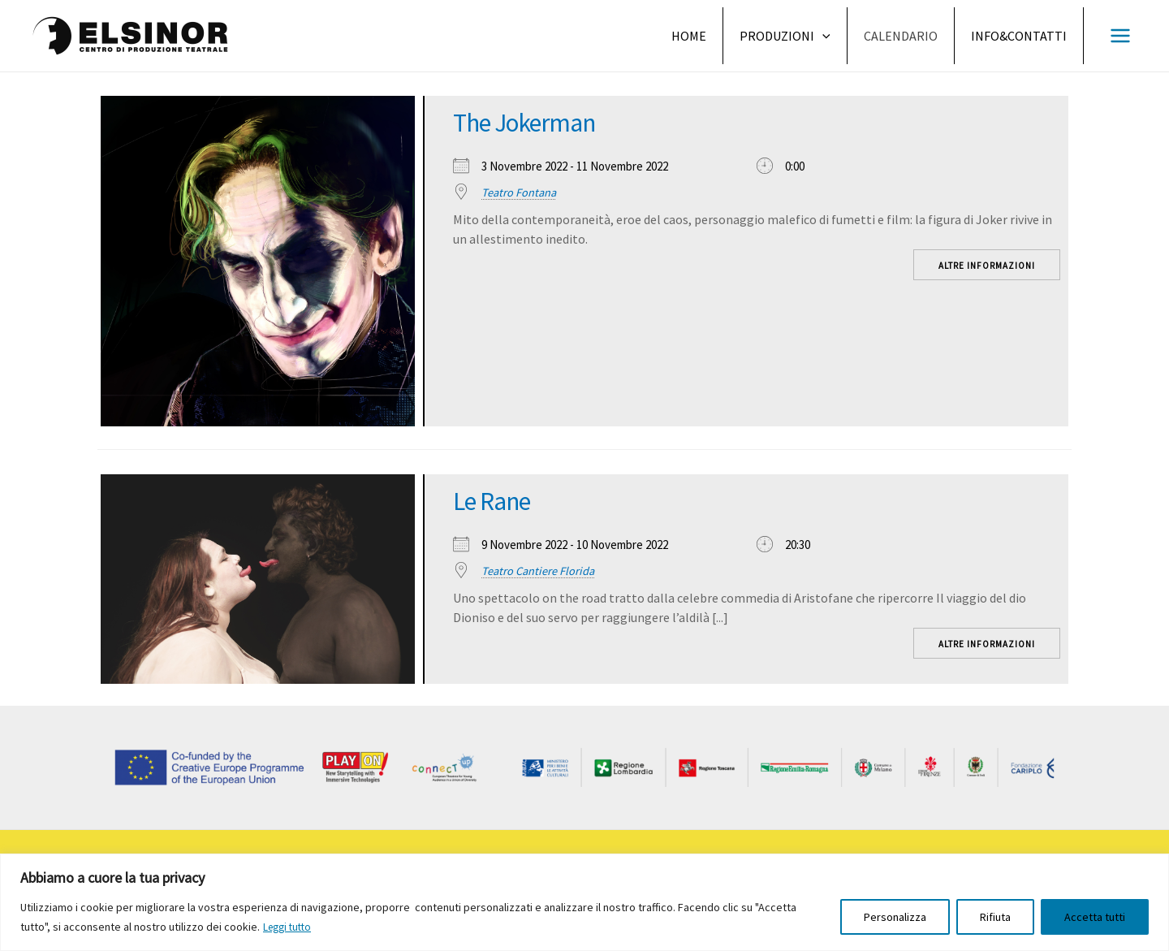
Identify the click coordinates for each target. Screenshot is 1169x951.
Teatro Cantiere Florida (539, 570)
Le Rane (497, 500)
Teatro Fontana (520, 192)
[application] (822, 35)
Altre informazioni (986, 265)
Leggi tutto (290, 927)
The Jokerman (535, 122)
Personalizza (895, 917)
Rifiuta (995, 917)
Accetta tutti (1094, 917)
